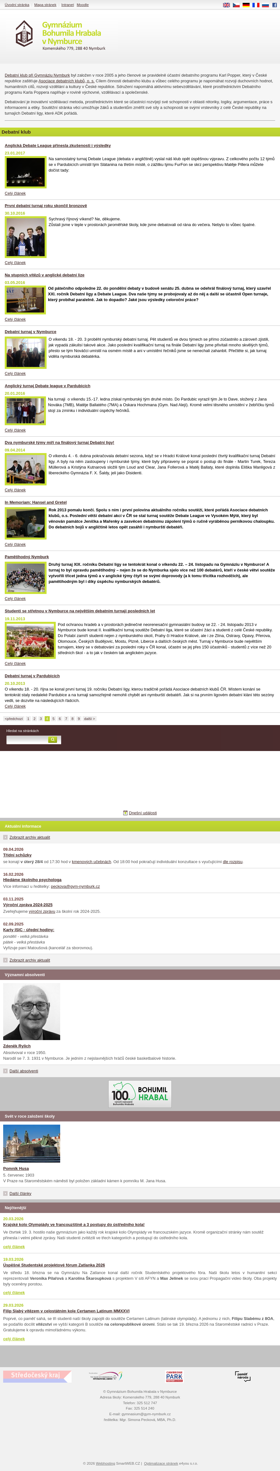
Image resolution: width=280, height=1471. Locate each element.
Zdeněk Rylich (17, 1046)
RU (267, 5)
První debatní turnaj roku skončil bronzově (46, 205)
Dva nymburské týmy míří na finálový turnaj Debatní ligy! (59, 442)
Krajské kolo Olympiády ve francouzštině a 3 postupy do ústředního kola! (74, 1224)
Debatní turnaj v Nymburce (30, 331)
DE (248, 5)
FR (258, 5)
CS (238, 5)
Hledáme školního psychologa (32, 879)
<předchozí (14, 719)
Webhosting (105, 1463)
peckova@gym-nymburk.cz (75, 886)
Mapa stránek (45, 5)
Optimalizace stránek (161, 1463)
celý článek (14, 1246)
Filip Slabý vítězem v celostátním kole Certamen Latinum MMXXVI (66, 1311)
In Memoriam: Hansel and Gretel (36, 502)
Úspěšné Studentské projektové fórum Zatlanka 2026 (54, 1265)
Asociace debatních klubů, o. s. (67, 81)
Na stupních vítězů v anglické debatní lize (45, 275)
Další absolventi (24, 1071)
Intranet (67, 5)
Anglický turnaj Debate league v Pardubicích (47, 385)
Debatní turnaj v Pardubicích (32, 675)
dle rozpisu (233, 861)
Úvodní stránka (17, 5)
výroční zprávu (42, 911)
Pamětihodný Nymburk (27, 556)
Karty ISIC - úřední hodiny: (28, 929)
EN (228, 5)
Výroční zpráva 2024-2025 (28, 904)
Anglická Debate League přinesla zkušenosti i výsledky (58, 145)
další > (89, 719)
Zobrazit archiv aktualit (30, 837)
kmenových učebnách (91, 861)
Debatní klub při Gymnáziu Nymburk (37, 75)
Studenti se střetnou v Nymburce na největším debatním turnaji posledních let (80, 611)
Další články (20, 1193)
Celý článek (15, 193)
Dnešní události (143, 813)
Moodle (83, 5)
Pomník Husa (16, 1168)
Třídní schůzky (17, 855)
